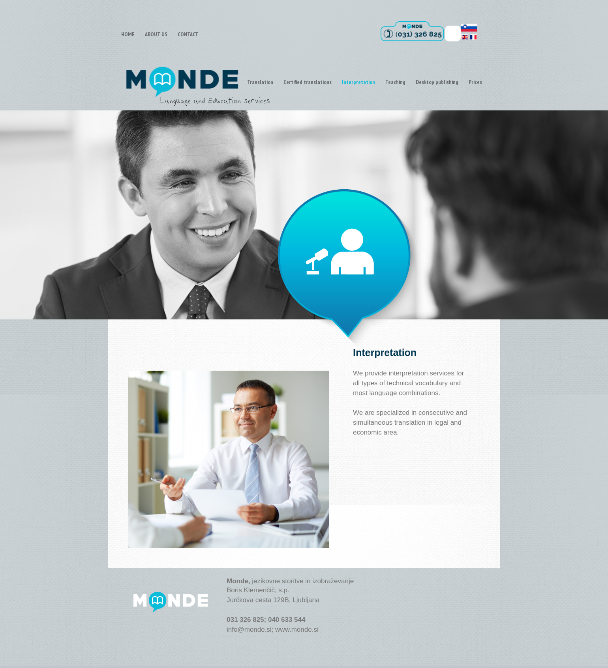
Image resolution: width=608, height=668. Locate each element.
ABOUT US (156, 34)
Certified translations (307, 82)
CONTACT (188, 34)
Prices (475, 82)
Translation (260, 82)
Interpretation (358, 82)
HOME (128, 34)
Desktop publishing (437, 82)
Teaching (395, 82)
